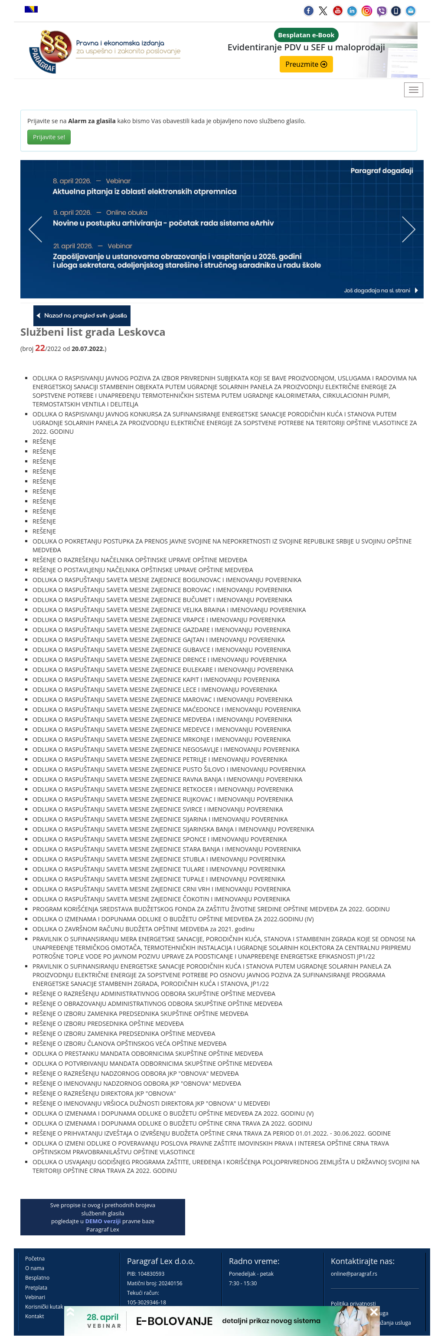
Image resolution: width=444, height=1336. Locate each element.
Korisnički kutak (44, 1306)
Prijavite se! (49, 137)
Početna (35, 1258)
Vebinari (35, 1297)
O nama (34, 1268)
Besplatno (37, 1277)
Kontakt (34, 1316)
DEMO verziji (103, 1221)
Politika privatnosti (353, 1303)
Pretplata (36, 1287)
